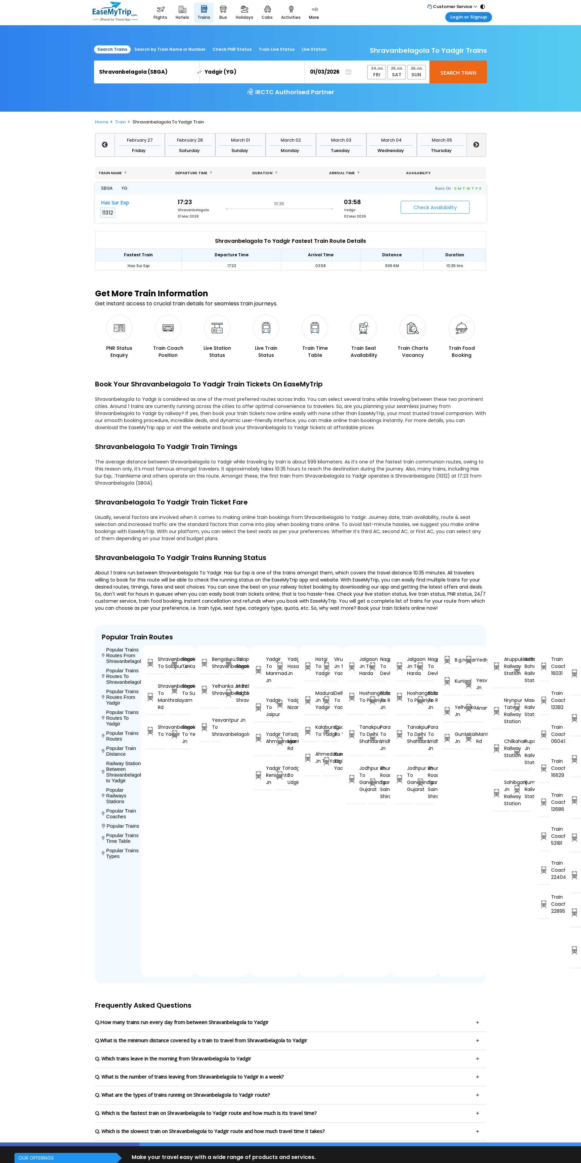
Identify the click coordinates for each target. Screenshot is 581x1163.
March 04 (391, 140)
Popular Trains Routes (120, 736)
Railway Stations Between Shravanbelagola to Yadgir (121, 771)
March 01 (240, 140)
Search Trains (112, 49)
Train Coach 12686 (544, 802)
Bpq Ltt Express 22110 (575, 837)
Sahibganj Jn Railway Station (500, 793)
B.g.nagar (452, 660)
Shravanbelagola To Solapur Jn (156, 663)
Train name (112, 173)
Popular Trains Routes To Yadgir (120, 717)
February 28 (190, 140)
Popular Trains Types (120, 853)
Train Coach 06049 (544, 734)
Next (476, 145)
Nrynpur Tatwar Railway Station (500, 711)
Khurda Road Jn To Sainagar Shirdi (376, 782)
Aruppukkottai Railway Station (500, 666)
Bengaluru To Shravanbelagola (210, 663)
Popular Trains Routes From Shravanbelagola (121, 655)
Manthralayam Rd (473, 738)
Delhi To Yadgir (330, 700)
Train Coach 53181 (544, 836)
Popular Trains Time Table (120, 838)
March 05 (442, 140)
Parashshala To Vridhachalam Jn (376, 738)
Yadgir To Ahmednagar (263, 738)
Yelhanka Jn (452, 711)
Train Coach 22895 (544, 904)
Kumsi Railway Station (521, 789)
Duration (265, 173)
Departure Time (194, 173)
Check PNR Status (232, 49)
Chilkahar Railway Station (500, 748)
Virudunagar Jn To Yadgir (330, 666)
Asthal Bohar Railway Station (521, 670)
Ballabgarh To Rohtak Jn (376, 700)
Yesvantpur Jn (473, 684)
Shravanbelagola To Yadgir (156, 731)
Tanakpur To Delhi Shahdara (356, 734)
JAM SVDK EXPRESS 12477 (575, 800)
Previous (105, 145)
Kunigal (452, 681)
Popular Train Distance (119, 751)
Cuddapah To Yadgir (330, 731)
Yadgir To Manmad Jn (263, 670)
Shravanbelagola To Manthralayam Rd (156, 697)
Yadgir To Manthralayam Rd (285, 741)
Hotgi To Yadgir (311, 666)
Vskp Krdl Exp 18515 (575, 875)
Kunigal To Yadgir (330, 761)
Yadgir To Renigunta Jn (263, 775)
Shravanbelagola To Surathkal (180, 690)
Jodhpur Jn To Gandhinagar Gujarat (356, 779)
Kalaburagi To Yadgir (311, 731)
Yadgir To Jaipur (263, 707)
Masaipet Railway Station (521, 707)
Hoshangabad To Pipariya (356, 697)
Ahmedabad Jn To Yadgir (311, 757)
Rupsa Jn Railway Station (521, 752)
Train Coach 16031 (544, 666)
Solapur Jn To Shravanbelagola (234, 663)
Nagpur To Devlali (376, 666)
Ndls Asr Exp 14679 (575, 718)
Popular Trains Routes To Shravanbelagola (121, 676)
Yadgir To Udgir (285, 775)
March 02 (291, 140)
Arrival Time (344, 173)
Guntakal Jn (452, 738)
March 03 (341, 140)
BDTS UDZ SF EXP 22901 (575, 673)
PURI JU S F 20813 (575, 759)
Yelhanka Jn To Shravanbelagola (210, 690)
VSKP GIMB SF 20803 (575, 950)
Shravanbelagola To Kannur (180, 663)
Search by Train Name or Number (170, 49)
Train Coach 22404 (544, 870)
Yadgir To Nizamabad (285, 704)
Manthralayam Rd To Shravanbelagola (234, 693)
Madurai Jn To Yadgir (311, 700)
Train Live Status (277, 49)
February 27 (139, 140)
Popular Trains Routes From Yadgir (120, 697)
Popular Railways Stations (114, 795)
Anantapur (473, 708)
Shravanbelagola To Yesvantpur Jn (180, 734)
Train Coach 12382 (544, 700)
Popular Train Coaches (119, 813)
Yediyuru (473, 660)
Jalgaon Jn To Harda (356, 666)
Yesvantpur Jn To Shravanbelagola (210, 727)
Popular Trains (120, 826)
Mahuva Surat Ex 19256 (575, 912)
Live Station (314, 49)
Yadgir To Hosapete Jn (285, 666)
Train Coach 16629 (544, 768)
